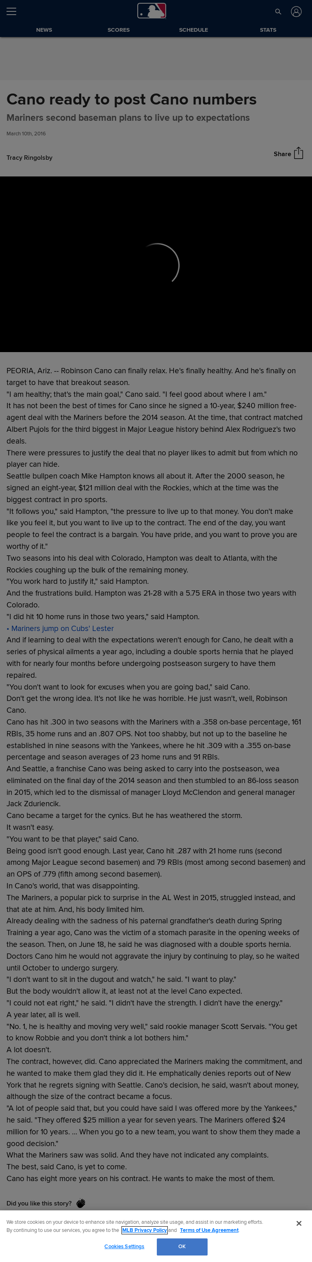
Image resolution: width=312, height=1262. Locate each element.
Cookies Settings (124, 1246)
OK (182, 1246)
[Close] (299, 1223)
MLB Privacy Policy (144, 1230)
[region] (156, 1236)
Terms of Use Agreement (209, 1230)
